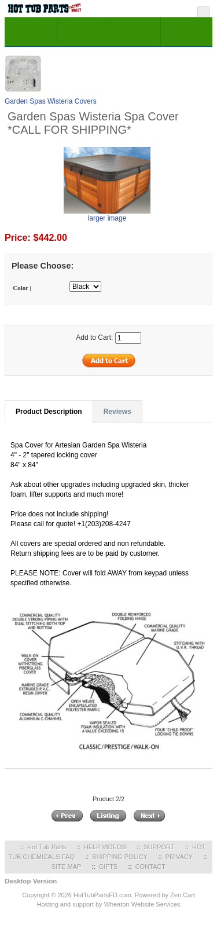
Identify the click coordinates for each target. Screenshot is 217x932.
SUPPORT (159, 846)
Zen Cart (182, 894)
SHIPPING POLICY (120, 856)
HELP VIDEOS (105, 846)
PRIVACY (179, 856)
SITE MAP (66, 866)
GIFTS (108, 866)
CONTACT (150, 866)
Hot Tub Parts (46, 846)
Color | (22, 287)
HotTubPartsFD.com (102, 894)
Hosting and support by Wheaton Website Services (108, 904)
